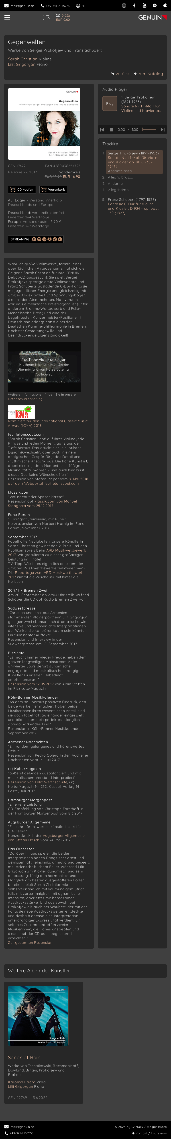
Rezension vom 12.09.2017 (31, 684)
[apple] (165, 5)
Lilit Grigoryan (28, 64)
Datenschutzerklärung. (26, 399)
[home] (7, 17)
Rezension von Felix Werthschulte (37, 782)
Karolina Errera (27, 1082)
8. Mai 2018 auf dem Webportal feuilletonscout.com (48, 481)
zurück (120, 73)
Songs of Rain (24, 1057)
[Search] (28, 17)
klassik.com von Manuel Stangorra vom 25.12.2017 (42, 503)
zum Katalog (148, 73)
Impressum (149, 1133)
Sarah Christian (30, 59)
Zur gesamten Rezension (30, 942)
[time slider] (149, 129)
